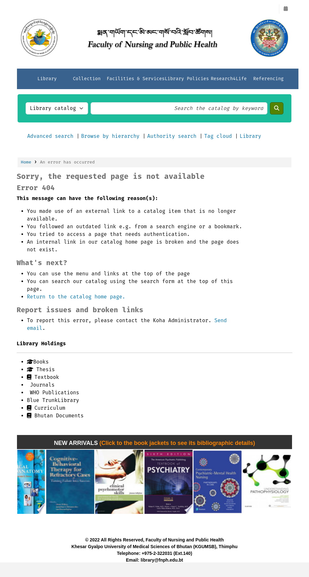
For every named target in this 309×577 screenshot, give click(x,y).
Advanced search (50, 136)
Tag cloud (218, 136)
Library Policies (187, 78)
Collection (87, 78)
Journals (40, 385)
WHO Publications (53, 392)
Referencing (268, 78)
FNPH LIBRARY (34, 9)
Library (47, 78)
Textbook (43, 377)
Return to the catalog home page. (76, 297)
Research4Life (229, 78)
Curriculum (46, 408)
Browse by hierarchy (110, 136)
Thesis (41, 369)
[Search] (276, 108)
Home (26, 162)
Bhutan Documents (55, 416)
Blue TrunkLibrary (53, 400)
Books (38, 362)
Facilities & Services (136, 78)
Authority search (172, 136)
